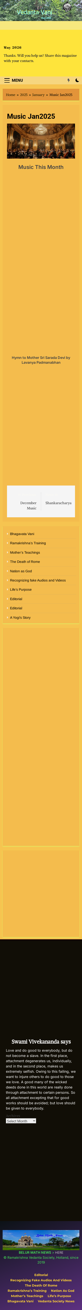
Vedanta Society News (56, 1301)
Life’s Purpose (21, 589)
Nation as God (21, 571)
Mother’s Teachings (25, 552)
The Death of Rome (25, 562)
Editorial (16, 599)
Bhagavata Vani (22, 534)
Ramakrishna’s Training (28, 543)
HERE (59, 1252)
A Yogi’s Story (20, 617)
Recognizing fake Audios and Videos (38, 580)
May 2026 (13, 47)
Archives (13, 1115)
